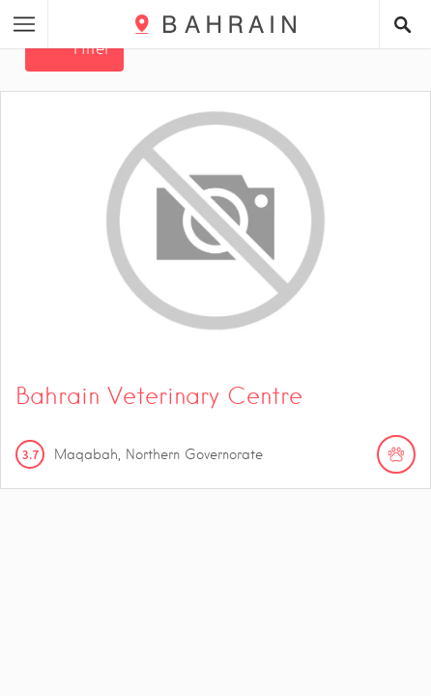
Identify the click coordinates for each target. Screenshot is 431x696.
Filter (91, 49)
